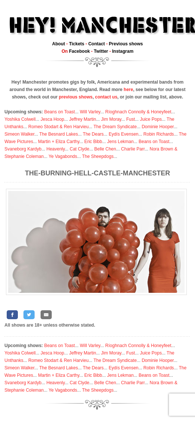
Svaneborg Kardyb (22, 149)
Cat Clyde (79, 149)
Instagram (122, 51)
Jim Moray (111, 119)
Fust (130, 119)
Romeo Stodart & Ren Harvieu (58, 126)
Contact (96, 43)
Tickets (76, 43)
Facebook (79, 51)
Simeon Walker (19, 134)
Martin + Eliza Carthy (58, 141)
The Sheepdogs (98, 156)
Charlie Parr (132, 149)
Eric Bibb (93, 141)
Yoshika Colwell (20, 119)
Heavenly (56, 149)
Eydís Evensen (123, 134)
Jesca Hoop (52, 119)
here (128, 89)
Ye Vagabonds (63, 156)
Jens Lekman (120, 141)
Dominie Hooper (158, 126)
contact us (106, 97)
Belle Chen (105, 149)
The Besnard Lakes (58, 134)
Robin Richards (158, 134)
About (58, 43)
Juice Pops (151, 119)
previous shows (76, 97)
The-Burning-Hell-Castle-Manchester (97, 173)
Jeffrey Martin (82, 119)
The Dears (93, 134)
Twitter (101, 51)
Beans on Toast (59, 111)
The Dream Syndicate (115, 126)
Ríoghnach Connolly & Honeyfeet (138, 111)
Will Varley (90, 111)
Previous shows (126, 43)
